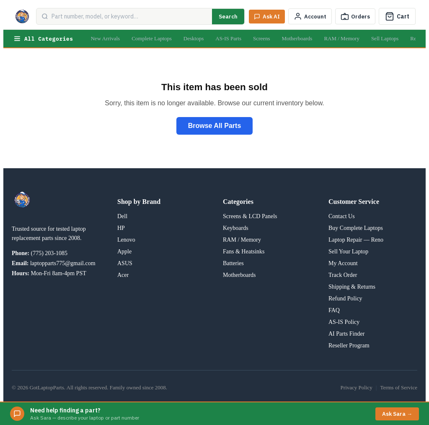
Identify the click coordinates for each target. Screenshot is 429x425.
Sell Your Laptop (348, 251)
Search (228, 16)
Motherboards (297, 38)
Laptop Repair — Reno (355, 240)
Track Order (342, 275)
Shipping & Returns (351, 287)
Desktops (193, 38)
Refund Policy (345, 298)
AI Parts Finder (346, 334)
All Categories (43, 38)
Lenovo (126, 240)
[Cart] (397, 16)
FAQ (334, 310)
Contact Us (341, 216)
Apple (124, 251)
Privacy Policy (356, 387)
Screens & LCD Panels (250, 216)
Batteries (233, 263)
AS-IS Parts (228, 38)
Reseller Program (349, 345)
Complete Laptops (152, 38)
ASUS (124, 263)
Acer (123, 275)
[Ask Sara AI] (267, 16)
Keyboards (235, 228)
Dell (122, 216)
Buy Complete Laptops (355, 228)
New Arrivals (105, 38)
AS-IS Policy (343, 322)
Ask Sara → (397, 413)
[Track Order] (355, 16)
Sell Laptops (384, 38)
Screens (261, 38)
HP (121, 228)
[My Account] (310, 16)
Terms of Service (398, 387)
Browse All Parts (214, 125)
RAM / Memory (341, 38)
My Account (343, 263)
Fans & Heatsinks (244, 251)
